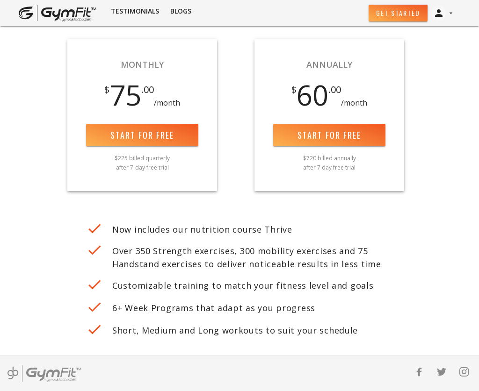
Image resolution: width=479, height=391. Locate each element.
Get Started (398, 13)
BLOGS (180, 11)
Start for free (142, 135)
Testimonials (135, 11)
